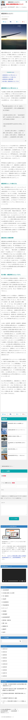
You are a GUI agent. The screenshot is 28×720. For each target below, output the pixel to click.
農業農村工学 (5, 626)
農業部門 (4, 629)
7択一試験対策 (5, 596)
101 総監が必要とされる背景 (8, 592)
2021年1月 (4, 651)
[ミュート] (22, 581)
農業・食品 (4, 623)
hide (13, 72)
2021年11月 (4, 648)
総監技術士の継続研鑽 (7, 79)
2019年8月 (4, 670)
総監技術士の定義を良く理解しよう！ (15, 436)
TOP (9, 709)
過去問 (3, 632)
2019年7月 (4, 673)
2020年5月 (4, 657)
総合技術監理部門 (6, 617)
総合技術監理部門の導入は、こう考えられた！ (16, 455)
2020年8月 (4, 654)
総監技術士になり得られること (9, 75)
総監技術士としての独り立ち (9, 77)
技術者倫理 (4, 614)
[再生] (3, 581)
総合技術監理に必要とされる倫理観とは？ (16, 423)
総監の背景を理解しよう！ (13, 449)
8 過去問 (4, 599)
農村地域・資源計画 (6, 620)
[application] (14, 575)
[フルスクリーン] (24, 581)
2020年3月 (4, 660)
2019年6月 (4, 676)
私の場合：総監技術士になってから (10, 81)
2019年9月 (4, 667)
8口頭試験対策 (5, 602)
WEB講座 (4, 611)
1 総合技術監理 (5, 589)
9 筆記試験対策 (5, 605)
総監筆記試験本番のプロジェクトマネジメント (16, 429)
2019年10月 (4, 664)
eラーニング (5, 608)
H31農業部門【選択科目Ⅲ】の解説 (9, 698)
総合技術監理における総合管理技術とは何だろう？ (16, 443)
